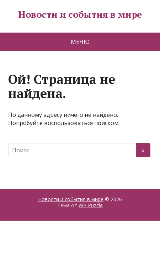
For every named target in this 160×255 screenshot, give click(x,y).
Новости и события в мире (80, 14)
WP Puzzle (91, 205)
